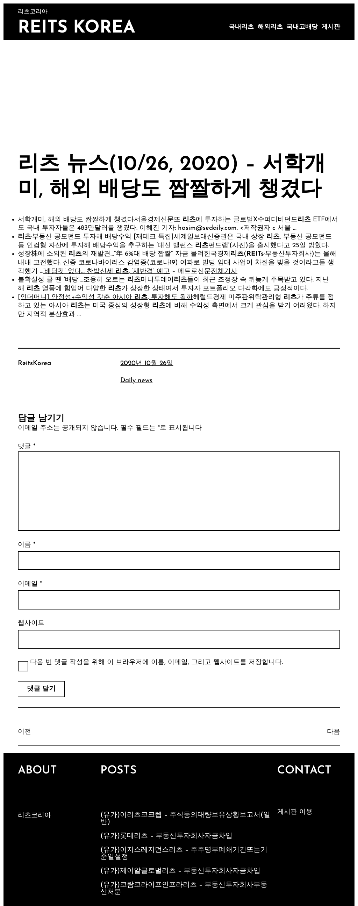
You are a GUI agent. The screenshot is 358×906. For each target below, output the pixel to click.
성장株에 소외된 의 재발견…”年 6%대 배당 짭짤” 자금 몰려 (111, 254)
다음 (333, 732)
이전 (24, 732)
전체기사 (224, 271)
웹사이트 (31, 623)
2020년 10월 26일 (146, 363)
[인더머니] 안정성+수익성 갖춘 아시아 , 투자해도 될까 (105, 297)
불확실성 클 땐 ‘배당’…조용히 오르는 (79, 280)
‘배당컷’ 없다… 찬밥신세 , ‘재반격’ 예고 (106, 271)
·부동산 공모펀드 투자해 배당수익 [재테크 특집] (96, 237)
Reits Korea (76, 28)
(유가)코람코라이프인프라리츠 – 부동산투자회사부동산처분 (183, 889)
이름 (26, 545)
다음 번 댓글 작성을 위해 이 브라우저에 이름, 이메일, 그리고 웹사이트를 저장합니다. (156, 662)
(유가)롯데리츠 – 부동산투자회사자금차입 (166, 836)
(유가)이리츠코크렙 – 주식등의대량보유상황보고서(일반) (185, 819)
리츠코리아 (34, 815)
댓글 (26, 446)
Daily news (136, 380)
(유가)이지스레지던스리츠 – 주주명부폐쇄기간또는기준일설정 (183, 854)
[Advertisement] (179, 92)
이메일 (30, 584)
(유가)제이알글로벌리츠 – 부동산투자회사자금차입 (180, 871)
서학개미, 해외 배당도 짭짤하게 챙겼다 (76, 219)
